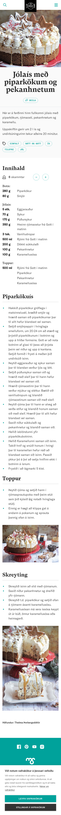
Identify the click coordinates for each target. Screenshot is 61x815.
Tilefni (9, 150)
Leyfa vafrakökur (30, 798)
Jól (22, 150)
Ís (48, 144)
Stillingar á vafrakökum (30, 807)
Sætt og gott (33, 144)
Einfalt (14, 144)
